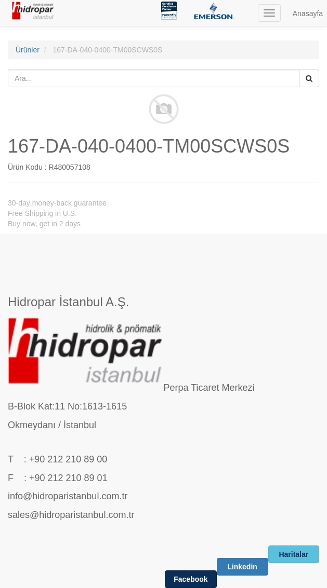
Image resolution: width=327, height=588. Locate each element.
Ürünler (28, 50)
